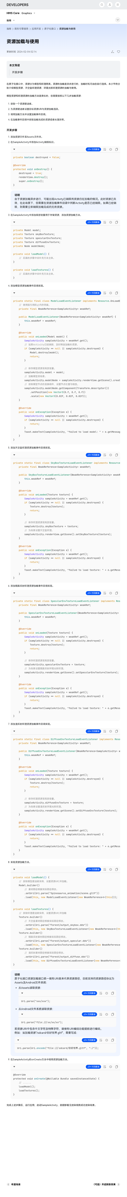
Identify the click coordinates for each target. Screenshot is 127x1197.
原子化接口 (50, 28)
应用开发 (36, 28)
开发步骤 (17, 72)
